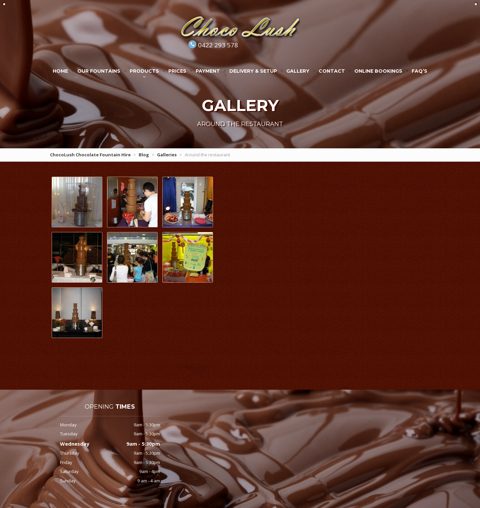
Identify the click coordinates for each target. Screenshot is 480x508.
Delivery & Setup (253, 71)
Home (60, 71)
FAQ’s (419, 71)
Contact (332, 71)
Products (144, 71)
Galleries (167, 155)
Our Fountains (98, 71)
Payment (208, 71)
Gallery (297, 71)
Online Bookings (378, 71)
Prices (177, 71)
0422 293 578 (218, 45)
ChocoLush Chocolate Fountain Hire (90, 155)
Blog (144, 155)
